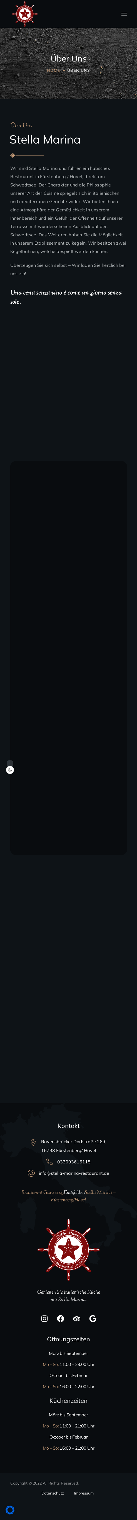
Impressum (84, 1493)
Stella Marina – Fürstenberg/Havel (83, 1196)
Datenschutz (52, 1493)
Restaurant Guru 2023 (42, 1192)
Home (53, 70)
